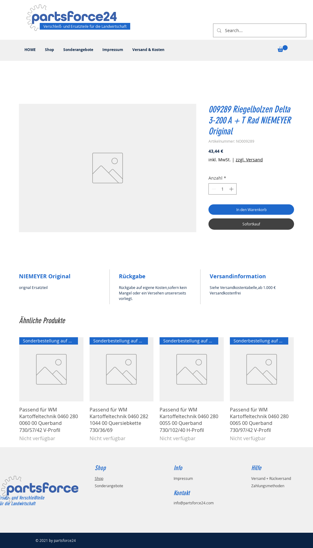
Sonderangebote (109, 485)
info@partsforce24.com (194, 502)
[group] (156, 389)
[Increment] (232, 189)
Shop (99, 478)
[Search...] (259, 30)
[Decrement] (213, 189)
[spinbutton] (222, 189)
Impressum (183, 478)
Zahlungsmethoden (267, 485)
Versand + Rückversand (271, 478)
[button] (283, 48)
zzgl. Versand (249, 160)
